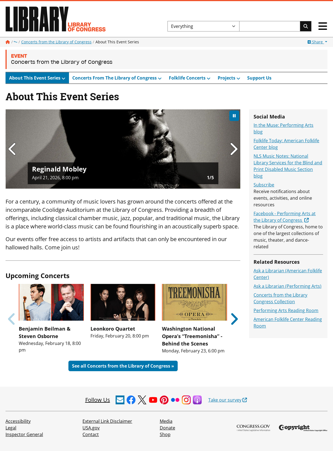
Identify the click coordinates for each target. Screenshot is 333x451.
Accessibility (18, 421)
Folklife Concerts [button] (188, 78)
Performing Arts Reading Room (286, 310)
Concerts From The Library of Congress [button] (115, 78)
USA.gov (91, 428)
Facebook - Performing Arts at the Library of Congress (285, 216)
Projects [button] (227, 78)
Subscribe (264, 185)
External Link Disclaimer (107, 421)
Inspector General (24, 434)
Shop (165, 434)
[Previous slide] (12, 319)
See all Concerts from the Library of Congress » (123, 366)
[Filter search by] (203, 26)
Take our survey (224, 400)
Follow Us (97, 399)
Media (166, 421)
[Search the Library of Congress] (269, 26)
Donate (167, 428)
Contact (90, 434)
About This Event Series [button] (35, 78)
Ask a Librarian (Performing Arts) (287, 286)
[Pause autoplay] (234, 115)
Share (316, 41)
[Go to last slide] (13, 149)
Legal (11, 428)
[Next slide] (233, 149)
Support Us (259, 78)
